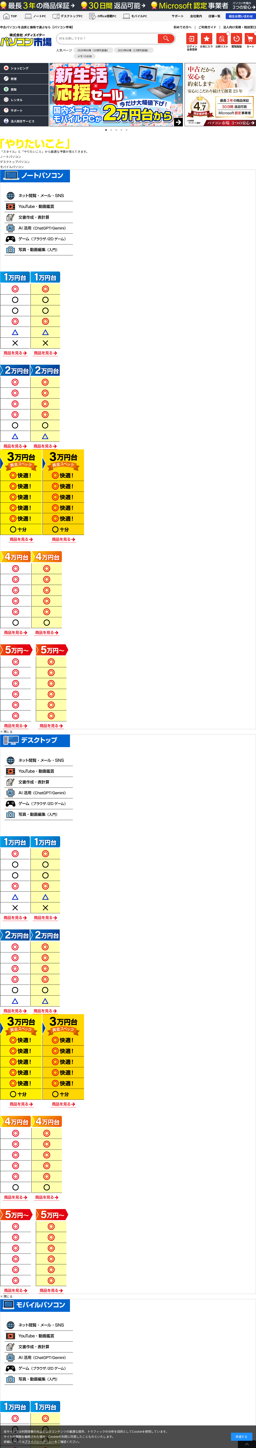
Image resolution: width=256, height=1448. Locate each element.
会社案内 (196, 16)
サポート (178, 16)
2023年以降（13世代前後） (134, 50)
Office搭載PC (106, 16)
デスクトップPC (72, 16)
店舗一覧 (214, 16)
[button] (53, 95)
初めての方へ (183, 27)
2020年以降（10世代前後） (93, 50)
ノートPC (39, 16)
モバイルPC (139, 16)
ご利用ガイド (207, 27)
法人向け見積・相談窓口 (239, 27)
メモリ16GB (84, 56)
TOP (14, 16)
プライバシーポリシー (39, 1441)
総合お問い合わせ (241, 16)
